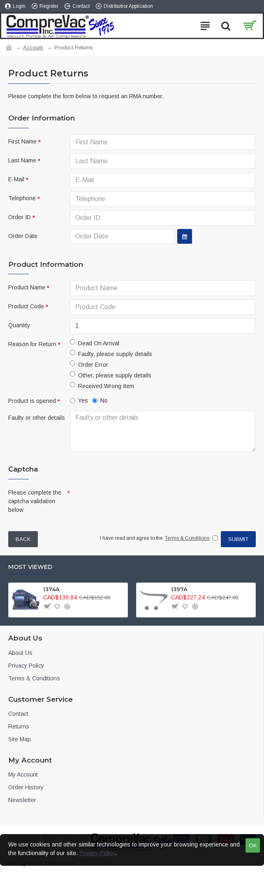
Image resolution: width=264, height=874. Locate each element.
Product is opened (32, 401)
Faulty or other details (36, 417)
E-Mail (16, 179)
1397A (179, 589)
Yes (79, 400)
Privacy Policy (97, 853)
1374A (51, 589)
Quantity (19, 325)
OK (253, 845)
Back (23, 539)
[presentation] (127, 500)
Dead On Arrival (94, 343)
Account (33, 47)
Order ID (19, 217)
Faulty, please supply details (111, 353)
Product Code (26, 306)
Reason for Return (32, 344)
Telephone (22, 198)
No (100, 400)
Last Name (22, 160)
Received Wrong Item (102, 385)
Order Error (89, 364)
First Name (22, 141)
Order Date (22, 236)
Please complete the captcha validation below (34, 501)
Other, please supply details (110, 375)
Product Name (26, 287)
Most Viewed (30, 567)
